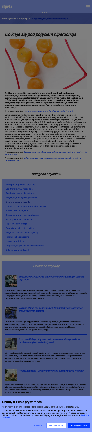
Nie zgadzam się (56, 425)
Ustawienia (37, 425)
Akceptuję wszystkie (79, 425)
